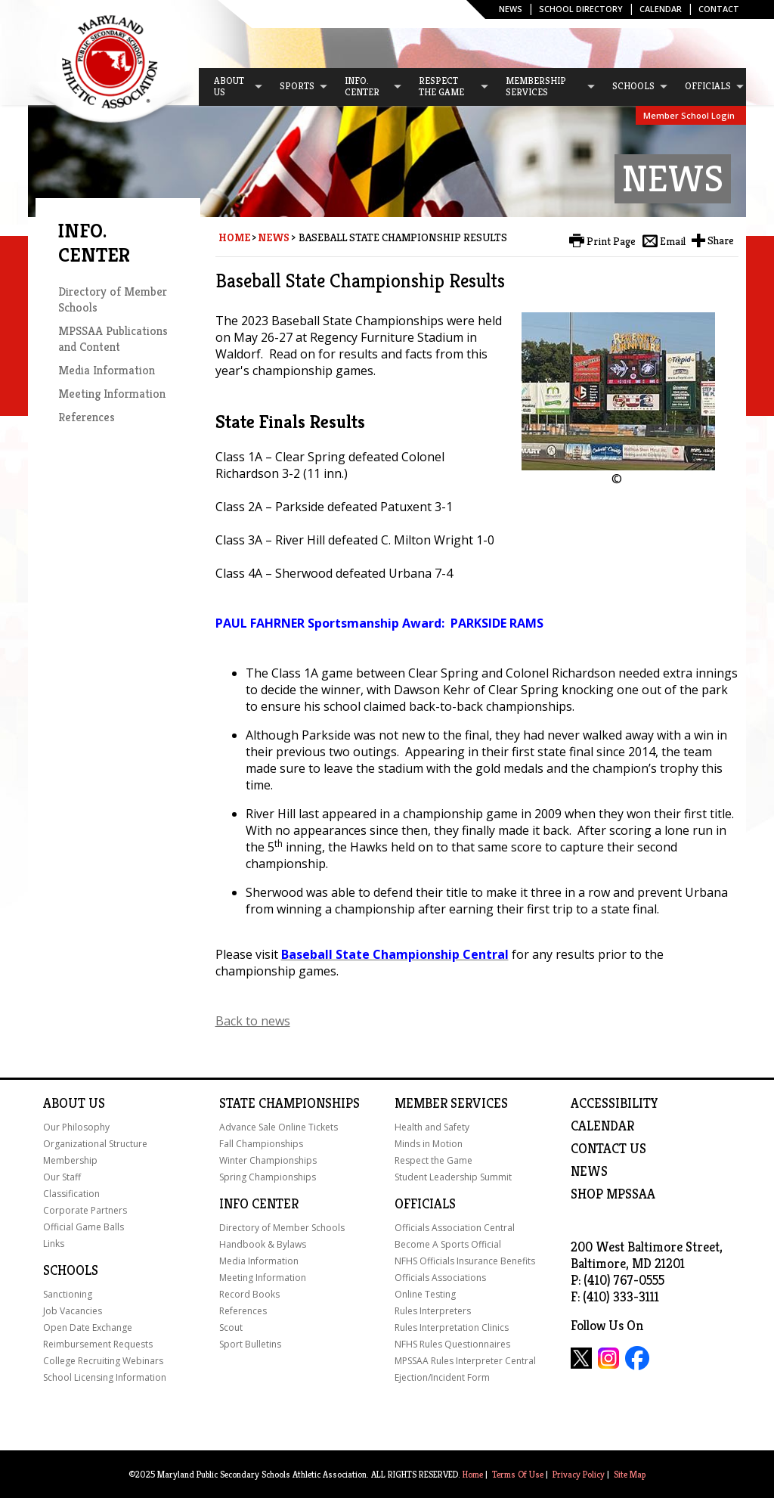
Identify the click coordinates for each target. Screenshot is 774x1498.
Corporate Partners (85, 1210)
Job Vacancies (72, 1310)
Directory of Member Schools (282, 1227)
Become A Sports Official (448, 1244)
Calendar (660, 8)
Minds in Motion (429, 1143)
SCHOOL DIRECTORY (581, 8)
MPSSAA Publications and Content (113, 339)
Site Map (630, 1474)
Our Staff (62, 1177)
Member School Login (689, 115)
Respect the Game (433, 1160)
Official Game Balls (83, 1226)
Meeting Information (112, 394)
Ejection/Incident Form (442, 1377)
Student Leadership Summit (453, 1177)
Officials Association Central (455, 1227)
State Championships (289, 1103)
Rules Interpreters (433, 1310)
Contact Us (608, 1148)
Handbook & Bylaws (262, 1244)
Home (234, 237)
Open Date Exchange (87, 1327)
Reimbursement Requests (98, 1344)
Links (53, 1243)
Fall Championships (261, 1143)
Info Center (259, 1204)
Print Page (611, 241)
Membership (70, 1160)
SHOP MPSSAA (613, 1194)
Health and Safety (432, 1127)
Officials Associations (440, 1277)
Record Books (249, 1294)
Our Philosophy (76, 1127)
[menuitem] (231, 87)
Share (720, 240)
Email (673, 241)
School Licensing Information (104, 1377)
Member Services (451, 1103)
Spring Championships (267, 1177)
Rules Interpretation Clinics (452, 1327)
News (510, 8)
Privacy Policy (579, 1474)
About (64, 1103)
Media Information (106, 370)
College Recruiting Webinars (103, 1360)
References (86, 417)
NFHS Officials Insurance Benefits (465, 1261)
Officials (425, 1204)
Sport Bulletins (250, 1344)
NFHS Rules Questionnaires (452, 1344)
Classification (71, 1193)
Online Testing (425, 1294)
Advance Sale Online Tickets (278, 1127)
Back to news (252, 1021)
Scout (231, 1327)
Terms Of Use (517, 1474)
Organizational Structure (95, 1143)
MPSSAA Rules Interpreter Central (465, 1360)
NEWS (589, 1171)
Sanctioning (67, 1294)
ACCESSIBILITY (614, 1103)
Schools (70, 1270)
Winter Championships (268, 1160)
